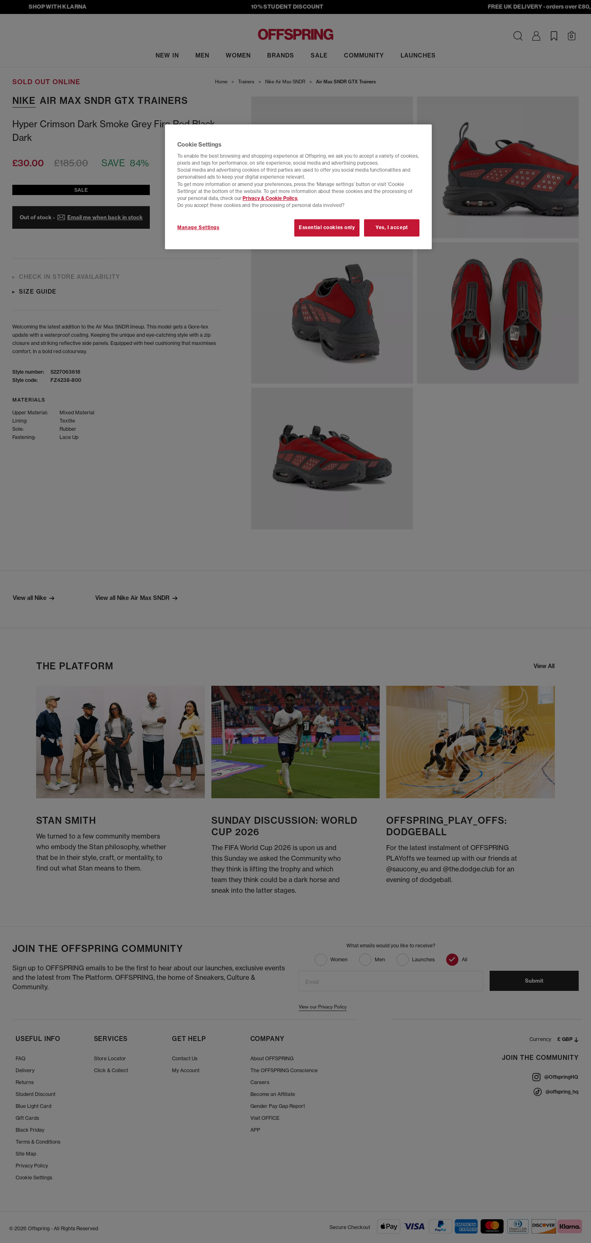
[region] (298, 186)
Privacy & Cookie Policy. (270, 198)
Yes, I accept (392, 227)
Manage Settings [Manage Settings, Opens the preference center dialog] (198, 227)
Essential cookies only (327, 227)
